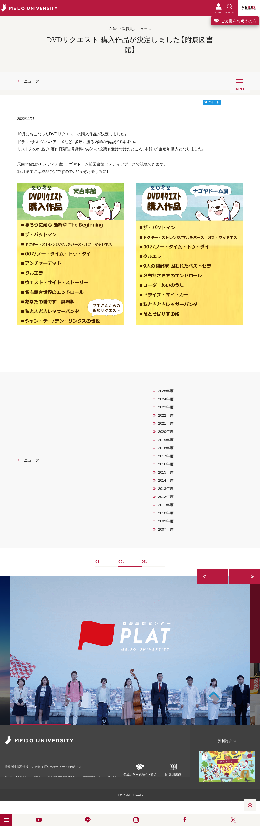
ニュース (32, 81)
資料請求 (227, 740)
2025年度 (166, 390)
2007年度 (166, 529)
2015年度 (166, 472)
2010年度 (166, 512)
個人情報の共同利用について (62, 773)
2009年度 (166, 521)
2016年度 (166, 464)
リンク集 (49, 764)
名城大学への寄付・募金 (140, 768)
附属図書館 (173, 768)
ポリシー (37, 773)
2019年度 (166, 439)
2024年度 (166, 399)
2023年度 (166, 407)
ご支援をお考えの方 (234, 21)
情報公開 (11, 764)
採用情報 (30, 764)
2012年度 (166, 496)
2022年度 (166, 415)
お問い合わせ (72, 764)
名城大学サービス (91, 773)
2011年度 (166, 504)
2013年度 (166, 488)
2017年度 (166, 456)
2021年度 (166, 423)
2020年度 (166, 431)
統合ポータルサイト (16, 773)
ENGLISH (111, 772)
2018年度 (166, 447)
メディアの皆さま (101, 764)
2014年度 (166, 480)
